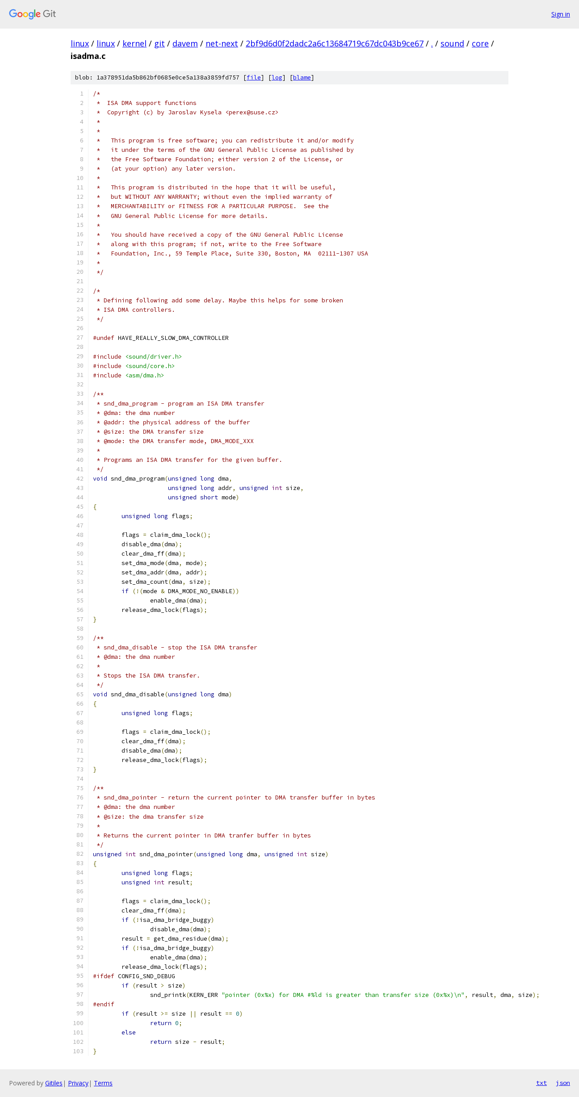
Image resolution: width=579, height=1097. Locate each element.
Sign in (560, 14)
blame (302, 77)
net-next (222, 43)
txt (541, 1083)
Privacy (78, 1083)
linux (80, 43)
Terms (103, 1083)
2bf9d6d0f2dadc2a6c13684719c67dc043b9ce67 (335, 43)
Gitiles (54, 1083)
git (159, 43)
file (254, 77)
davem (185, 43)
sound (452, 43)
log (277, 77)
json (563, 1083)
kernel (134, 43)
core (480, 43)
